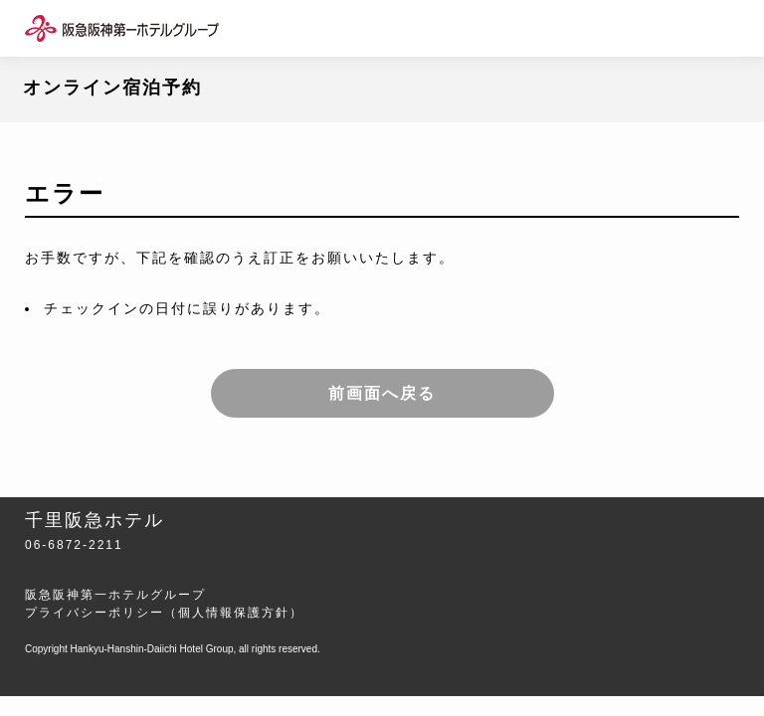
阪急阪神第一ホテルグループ (115, 595)
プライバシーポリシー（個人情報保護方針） (164, 613)
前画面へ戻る (382, 393)
